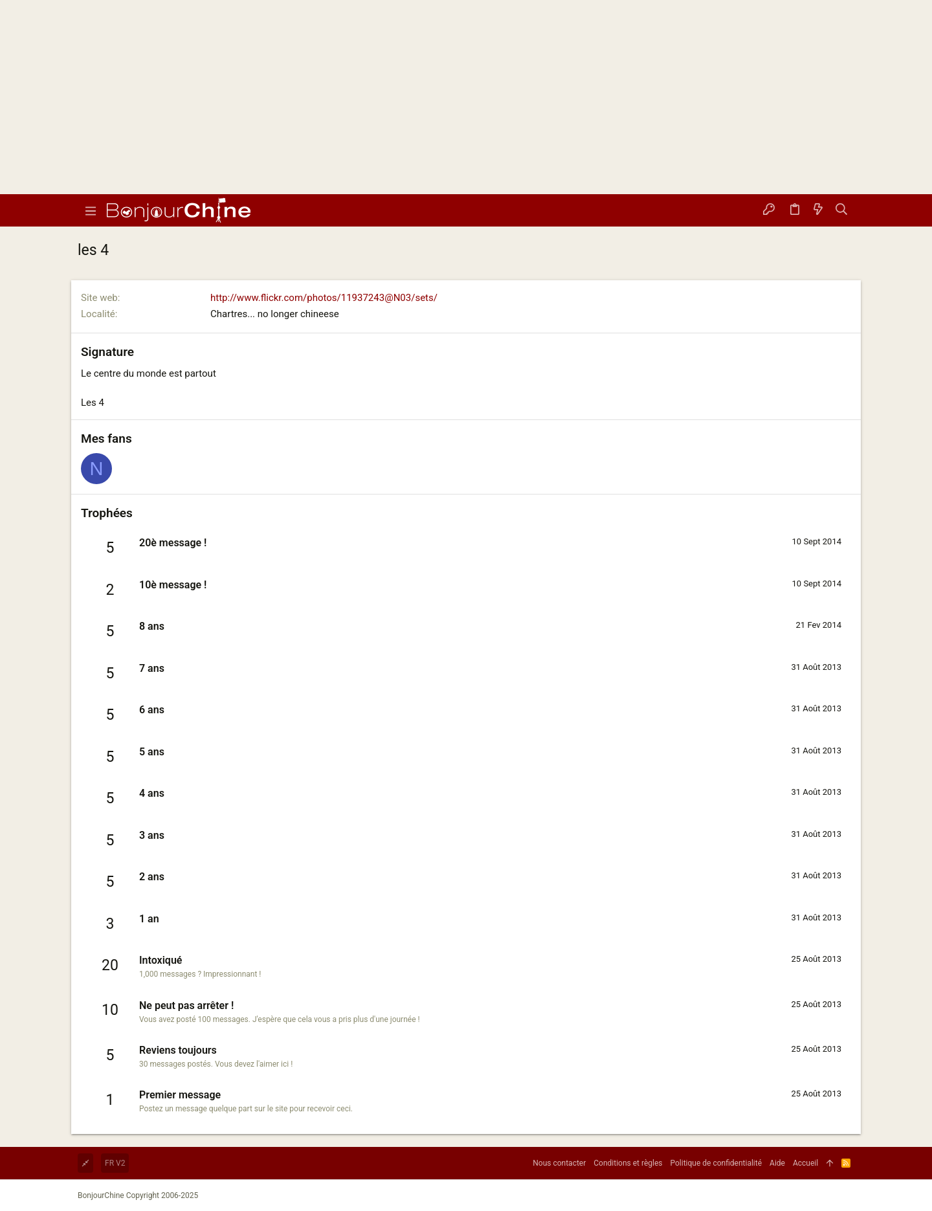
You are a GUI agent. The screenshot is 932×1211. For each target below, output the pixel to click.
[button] (91, 210)
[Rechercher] (841, 210)
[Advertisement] (466, 97)
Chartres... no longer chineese (274, 314)
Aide (777, 1163)
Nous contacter (559, 1163)
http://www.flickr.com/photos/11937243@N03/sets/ (324, 298)
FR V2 (115, 1163)
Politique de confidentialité (716, 1163)
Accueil (805, 1163)
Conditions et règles (628, 1163)
